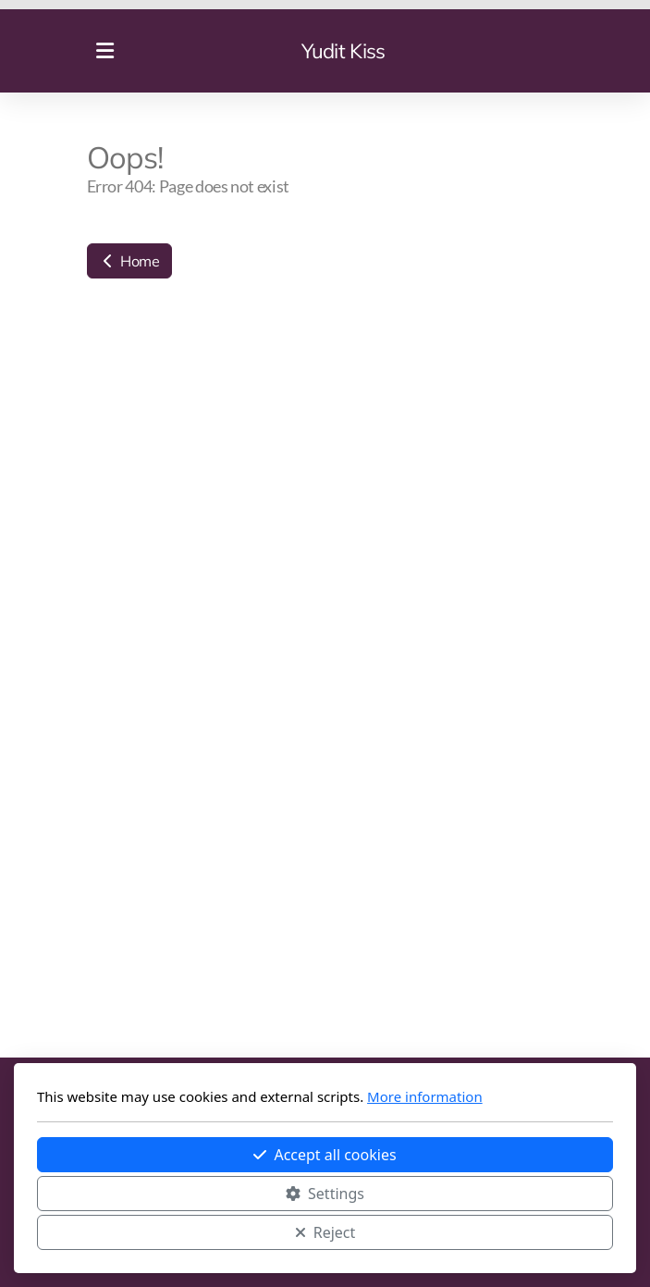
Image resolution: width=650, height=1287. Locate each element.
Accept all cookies (324, 1155)
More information (425, 1096)
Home (129, 261)
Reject (325, 1232)
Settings (325, 1193)
